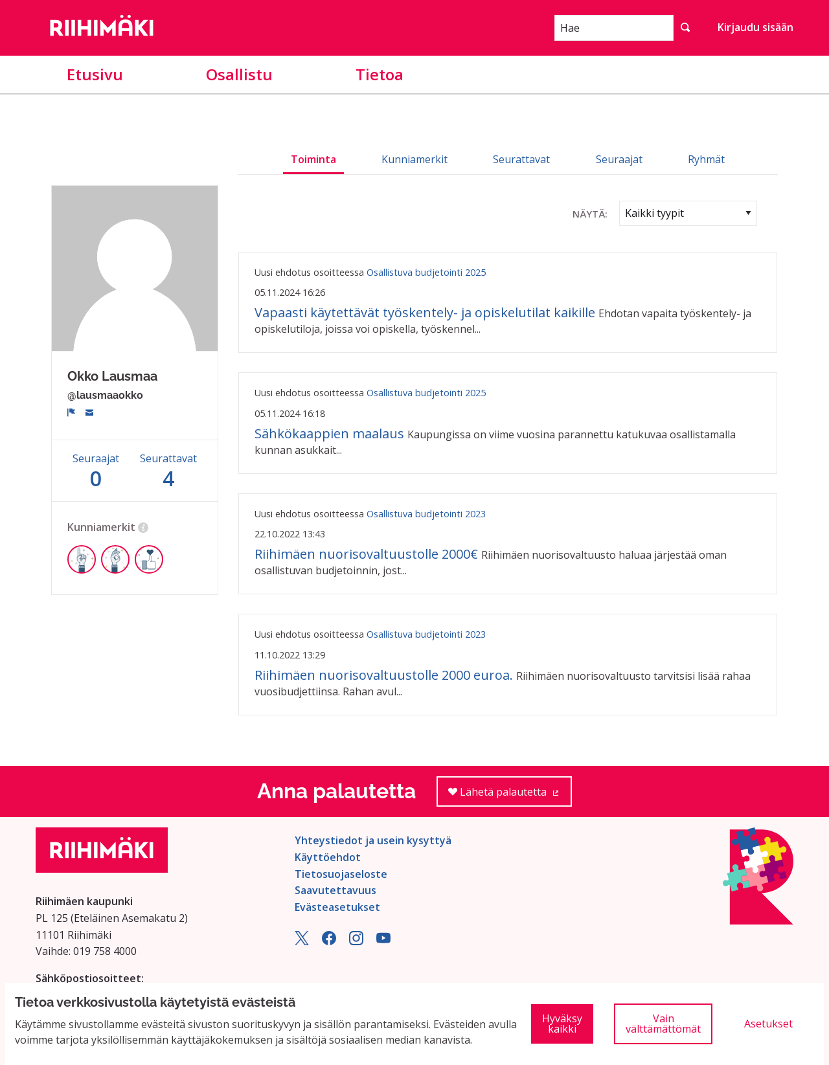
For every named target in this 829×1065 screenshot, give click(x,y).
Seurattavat (521, 159)
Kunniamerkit (414, 159)
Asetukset (768, 1023)
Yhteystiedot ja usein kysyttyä (373, 840)
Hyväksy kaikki (562, 1023)
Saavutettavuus (335, 890)
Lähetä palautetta (510, 796)
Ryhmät (706, 159)
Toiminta (313, 159)
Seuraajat (619, 159)
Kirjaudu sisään (755, 27)
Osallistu (239, 74)
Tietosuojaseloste (341, 874)
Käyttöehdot (328, 857)
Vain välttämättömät (663, 1023)
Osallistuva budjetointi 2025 (426, 272)
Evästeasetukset (337, 907)
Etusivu (95, 74)
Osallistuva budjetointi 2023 (426, 514)
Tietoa (379, 74)
